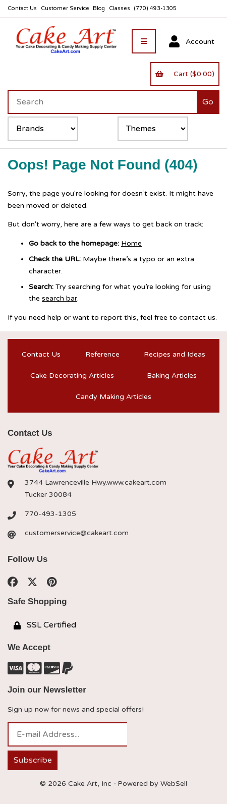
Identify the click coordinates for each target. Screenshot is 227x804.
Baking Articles (172, 375)
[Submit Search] (208, 102)
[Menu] (144, 41)
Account (191, 42)
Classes (119, 8)
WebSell (173, 783)
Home (131, 243)
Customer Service (65, 8)
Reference (102, 354)
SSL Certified (45, 625)
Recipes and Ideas (174, 354)
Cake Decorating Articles (72, 375)
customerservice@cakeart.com (77, 533)
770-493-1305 (50, 513)
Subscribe (33, 760)
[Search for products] (102, 102)
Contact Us (22, 8)
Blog (99, 8)
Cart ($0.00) (184, 74)
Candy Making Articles (113, 396)
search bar (59, 298)
